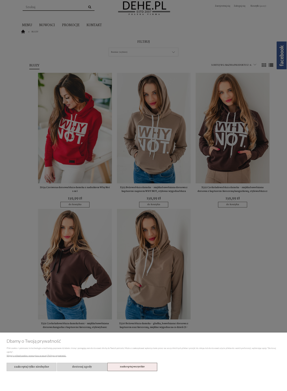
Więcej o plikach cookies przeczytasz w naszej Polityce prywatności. (36, 355)
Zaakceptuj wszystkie (132, 367)
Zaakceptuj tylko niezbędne (31, 367)
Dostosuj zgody (82, 367)
